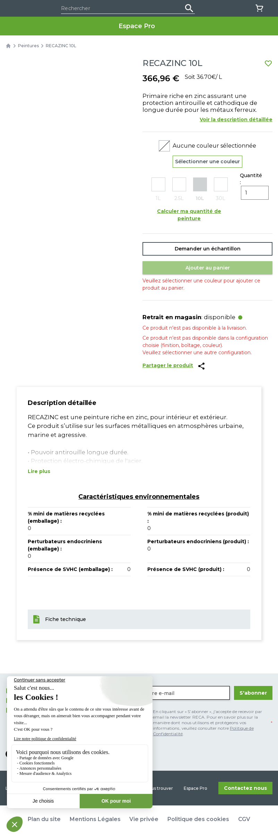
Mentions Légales (95, 822)
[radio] (158, 192)
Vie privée (143, 822)
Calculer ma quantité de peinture (189, 217)
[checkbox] (205, 725)
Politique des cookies (198, 822)
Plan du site (44, 822)
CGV (244, 822)
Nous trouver (159, 791)
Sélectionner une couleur (207, 163)
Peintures (28, 45)
